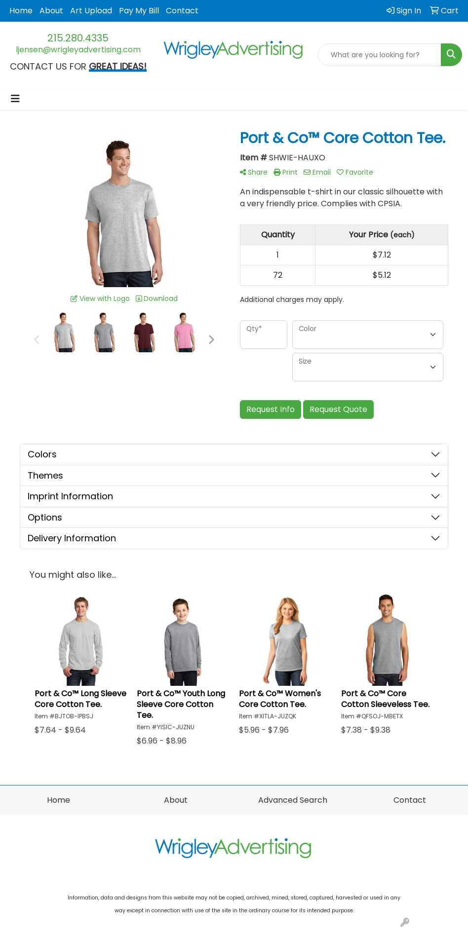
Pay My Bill (139, 10)
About (51, 10)
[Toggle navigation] (15, 99)
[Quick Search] (379, 54)
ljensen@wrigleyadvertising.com (78, 49)
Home (21, 10)
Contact (182, 10)
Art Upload (91, 10)
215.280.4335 (78, 38)
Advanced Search (292, 800)
